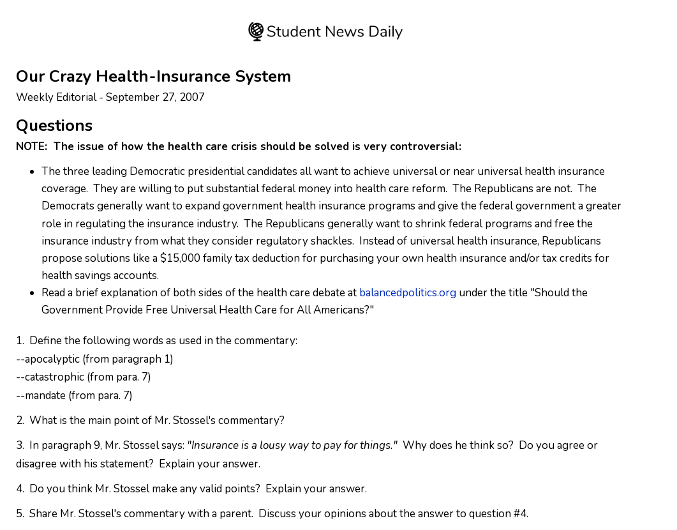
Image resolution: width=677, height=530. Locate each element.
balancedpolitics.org (407, 292)
